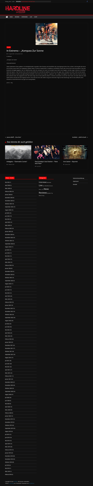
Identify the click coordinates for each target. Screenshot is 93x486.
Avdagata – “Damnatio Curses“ (17, 162)
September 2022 (9, 317)
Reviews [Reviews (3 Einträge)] (49, 193)
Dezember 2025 (9, 197)
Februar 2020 (8, 413)
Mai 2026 (7, 182)
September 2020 (9, 391)
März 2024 (7, 262)
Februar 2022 (8, 339)
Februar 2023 (8, 302)
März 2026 (7, 188)
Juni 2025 (7, 216)
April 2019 (7, 443)
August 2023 (8, 283)
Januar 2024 (8, 268)
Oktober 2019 (8, 425)
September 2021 (9, 354)
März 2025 (7, 225)
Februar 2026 (8, 191)
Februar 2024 (8, 265)
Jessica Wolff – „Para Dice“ (13, 137)
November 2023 (9, 274)
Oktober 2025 (8, 203)
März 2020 (7, 410)
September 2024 (9, 243)
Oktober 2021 (8, 351)
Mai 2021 (7, 366)
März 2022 (7, 336)
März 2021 (7, 373)
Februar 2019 (8, 449)
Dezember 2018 (9, 456)
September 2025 (9, 206)
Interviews (25, 17)
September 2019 (9, 428)
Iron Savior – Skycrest (70, 162)
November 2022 (9, 311)
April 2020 (7, 406)
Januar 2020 (8, 416)
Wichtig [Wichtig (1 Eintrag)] (42, 195)
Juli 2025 (7, 213)
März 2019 (7, 446)
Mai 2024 (7, 256)
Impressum (76, 181)
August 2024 (8, 247)
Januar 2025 (8, 231)
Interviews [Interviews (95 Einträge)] (43, 182)
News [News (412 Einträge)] (46, 189)
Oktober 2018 (8, 462)
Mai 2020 (7, 403)
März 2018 (7, 471)
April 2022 (7, 333)
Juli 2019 (7, 434)
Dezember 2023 (9, 271)
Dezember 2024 (9, 234)
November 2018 (9, 459)
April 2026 (7, 185)
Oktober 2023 (8, 277)
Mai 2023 (7, 293)
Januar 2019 (8, 453)
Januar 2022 (8, 342)
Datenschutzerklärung (78, 178)
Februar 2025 (8, 228)
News (11, 17)
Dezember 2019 (9, 419)
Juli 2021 (7, 360)
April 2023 (7, 296)
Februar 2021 (8, 376)
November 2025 (9, 200)
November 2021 (9, 348)
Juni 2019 (7, 437)
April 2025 (7, 222)
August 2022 (8, 320)
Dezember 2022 (9, 308)
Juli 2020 (7, 397)
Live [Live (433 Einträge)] (40, 185)
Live (31, 17)
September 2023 (9, 280)
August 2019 (8, 431)
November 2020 (9, 385)
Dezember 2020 (9, 382)
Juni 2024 (7, 253)
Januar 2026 (8, 194)
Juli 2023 (7, 286)
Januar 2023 (8, 305)
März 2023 (7, 299)
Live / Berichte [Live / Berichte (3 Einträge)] (46, 185)
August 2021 (8, 357)
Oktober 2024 (8, 240)
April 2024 (7, 259)
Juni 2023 (7, 290)
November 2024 (9, 237)
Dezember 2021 (9, 345)
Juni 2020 (7, 400)
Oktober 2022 (8, 314)
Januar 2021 (8, 379)
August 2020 (8, 394)
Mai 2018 (7, 468)
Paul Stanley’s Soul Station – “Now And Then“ (46, 162)
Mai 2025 (7, 219)
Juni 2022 (7, 326)
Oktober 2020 (8, 388)
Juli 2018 (7, 465)
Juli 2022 (7, 323)
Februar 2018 (8, 474)
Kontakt (75, 184)
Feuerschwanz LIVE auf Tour (28, 1)
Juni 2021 (7, 363)
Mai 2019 (7, 440)
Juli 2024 (7, 250)
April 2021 (7, 370)
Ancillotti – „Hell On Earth (80, 137)
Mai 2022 (7, 330)
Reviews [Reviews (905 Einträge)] (43, 192)
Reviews (17, 17)
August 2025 (8, 210)
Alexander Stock (19, 53)
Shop (35, 17)
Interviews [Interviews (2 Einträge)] (49, 182)
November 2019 (9, 422)
